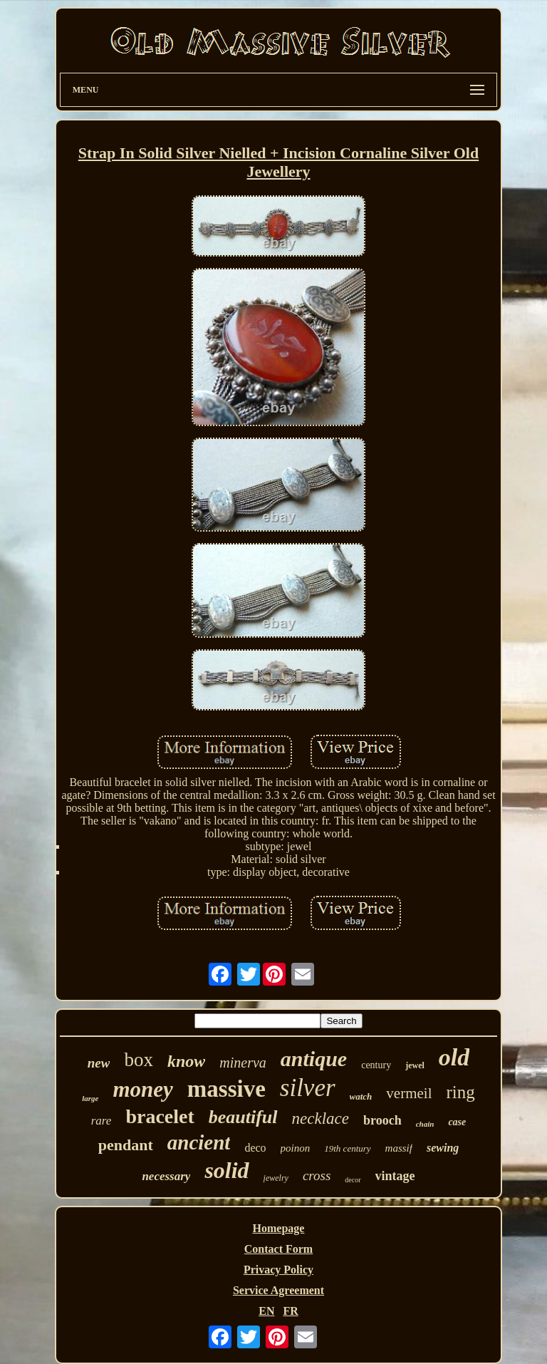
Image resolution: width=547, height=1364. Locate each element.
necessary (166, 1176)
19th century (347, 1148)
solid (226, 1170)
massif (398, 1148)
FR (290, 1311)
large (90, 1098)
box (138, 1059)
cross (316, 1175)
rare (101, 1120)
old (454, 1057)
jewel (414, 1065)
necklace (320, 1118)
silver (307, 1088)
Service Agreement (278, 1290)
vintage (395, 1176)
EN (266, 1311)
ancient (199, 1142)
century (376, 1065)
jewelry (276, 1178)
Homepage (279, 1228)
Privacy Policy (278, 1270)
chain (425, 1124)
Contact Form (278, 1249)
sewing (443, 1148)
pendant (125, 1145)
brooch (382, 1120)
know (186, 1061)
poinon (296, 1148)
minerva (242, 1062)
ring (461, 1092)
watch (361, 1096)
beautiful (243, 1117)
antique (314, 1058)
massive (226, 1089)
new (99, 1062)
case (457, 1122)
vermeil (409, 1093)
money (142, 1089)
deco (255, 1148)
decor (352, 1180)
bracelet (159, 1116)
